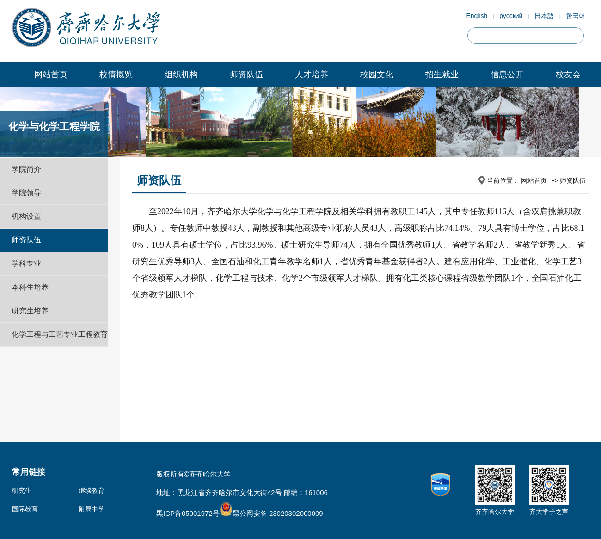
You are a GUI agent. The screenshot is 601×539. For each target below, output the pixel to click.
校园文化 (376, 74)
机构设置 (26, 216)
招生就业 (442, 74)
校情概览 (116, 74)
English (476, 15)
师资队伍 (246, 74)
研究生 (21, 490)
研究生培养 (30, 311)
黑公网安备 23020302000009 (271, 513)
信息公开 (507, 74)
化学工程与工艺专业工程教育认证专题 (60, 345)
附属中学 (91, 509)
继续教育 (91, 490)
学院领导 (26, 193)
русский (510, 15)
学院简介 (26, 169)
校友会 (568, 74)
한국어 (575, 15)
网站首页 (50, 74)
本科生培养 (30, 287)
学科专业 (26, 263)
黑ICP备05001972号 (188, 513)
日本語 (544, 15)
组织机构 (181, 74)
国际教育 (25, 509)
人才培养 (311, 74)
